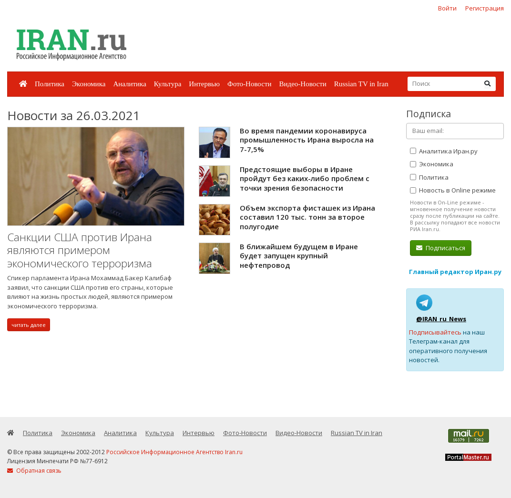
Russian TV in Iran (361, 84)
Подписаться (440, 248)
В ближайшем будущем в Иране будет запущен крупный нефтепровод (299, 256)
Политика (49, 84)
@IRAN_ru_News (441, 319)
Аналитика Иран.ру (444, 151)
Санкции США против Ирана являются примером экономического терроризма (79, 250)
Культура (168, 84)
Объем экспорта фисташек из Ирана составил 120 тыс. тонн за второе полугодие (307, 217)
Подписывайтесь (435, 332)
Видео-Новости (302, 84)
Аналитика (129, 84)
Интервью (204, 84)
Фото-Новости (249, 84)
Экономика (88, 84)
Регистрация (484, 8)
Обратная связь (34, 471)
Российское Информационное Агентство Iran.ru (174, 452)
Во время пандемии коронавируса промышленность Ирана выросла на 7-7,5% (307, 140)
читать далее (28, 324)
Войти (447, 8)
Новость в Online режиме (453, 190)
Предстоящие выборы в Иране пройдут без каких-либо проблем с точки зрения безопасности (304, 178)
